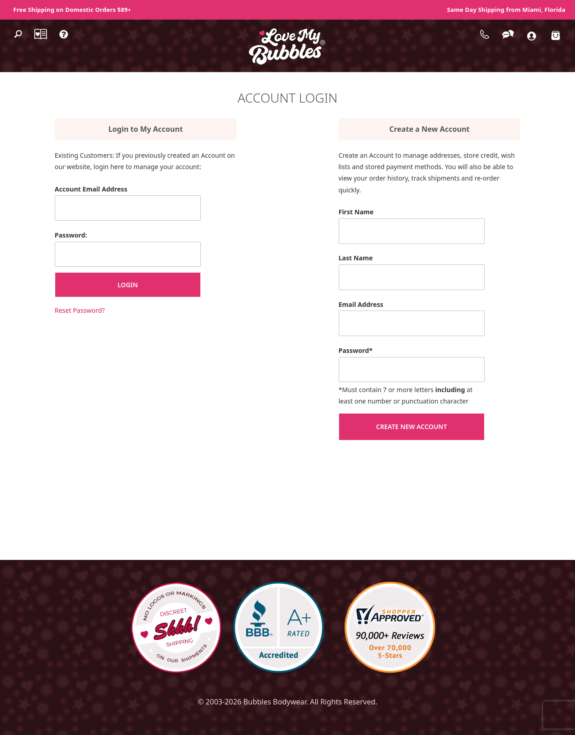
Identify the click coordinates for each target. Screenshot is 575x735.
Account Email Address (91, 189)
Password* (356, 350)
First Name (356, 211)
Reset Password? (80, 310)
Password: (71, 235)
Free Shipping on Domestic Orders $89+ (72, 9)
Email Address (361, 304)
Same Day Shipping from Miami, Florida (506, 9)
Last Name (356, 258)
